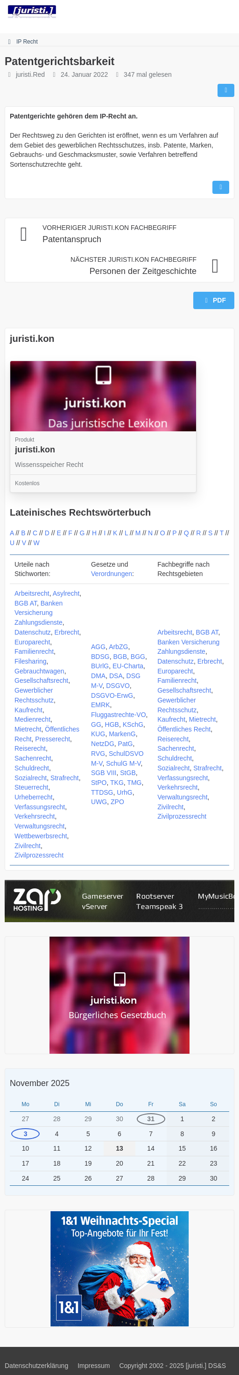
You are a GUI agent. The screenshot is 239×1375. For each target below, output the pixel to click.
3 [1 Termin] (26, 1134)
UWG (99, 802)
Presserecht (52, 739)
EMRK (100, 705)
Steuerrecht (31, 787)
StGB (127, 772)
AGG (98, 647)
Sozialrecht (30, 778)
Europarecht (32, 642)
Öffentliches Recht (184, 729)
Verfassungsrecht (39, 807)
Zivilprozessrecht (38, 855)
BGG (138, 656)
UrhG (124, 792)
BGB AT (25, 603)
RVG (98, 753)
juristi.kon (32, 338)
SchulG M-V (123, 763)
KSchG (133, 724)
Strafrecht (64, 778)
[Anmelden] (203, 11)
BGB (120, 656)
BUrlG (100, 666)
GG (96, 724)
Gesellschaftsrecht (41, 680)
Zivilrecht (27, 846)
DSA (116, 676)
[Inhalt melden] (220, 187)
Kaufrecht (28, 710)
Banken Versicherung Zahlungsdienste (38, 612)
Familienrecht (34, 651)
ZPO (117, 802)
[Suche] (180, 11)
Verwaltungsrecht (39, 826)
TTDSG (102, 792)
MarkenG (122, 734)
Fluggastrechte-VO (118, 714)
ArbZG (118, 647)
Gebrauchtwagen (39, 671)
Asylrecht (66, 593)
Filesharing (30, 661)
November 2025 (40, 1083)
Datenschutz (32, 632)
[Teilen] (226, 90)
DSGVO (118, 685)
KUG (98, 734)
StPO (98, 782)
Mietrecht (28, 729)
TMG (134, 782)
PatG (125, 743)
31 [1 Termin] (151, 1119)
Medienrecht (32, 719)
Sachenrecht (32, 758)
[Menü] (227, 11)
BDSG (100, 656)
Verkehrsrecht (34, 816)
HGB (112, 724)
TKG (117, 782)
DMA (98, 676)
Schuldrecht (31, 768)
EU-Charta (127, 666)
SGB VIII (103, 772)
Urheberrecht (33, 797)
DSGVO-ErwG (112, 695)
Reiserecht (30, 748)
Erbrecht (67, 632)
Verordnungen (111, 573)
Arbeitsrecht (31, 593)
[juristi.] (32, 11)
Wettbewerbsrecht (40, 836)
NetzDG (102, 743)
